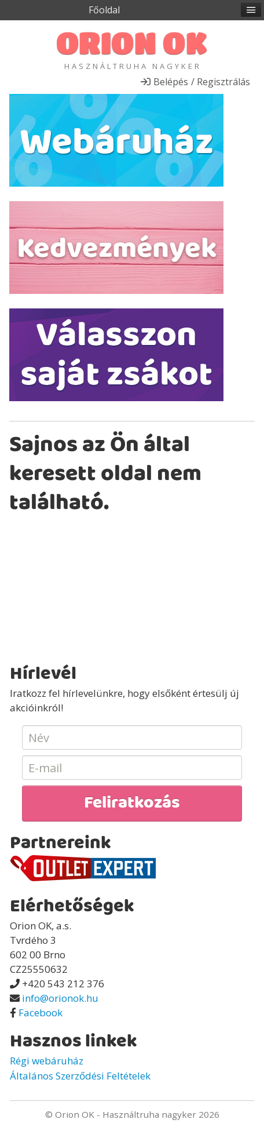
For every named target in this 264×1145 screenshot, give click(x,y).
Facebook (41, 1012)
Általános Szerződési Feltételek (80, 1075)
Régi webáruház (46, 1060)
